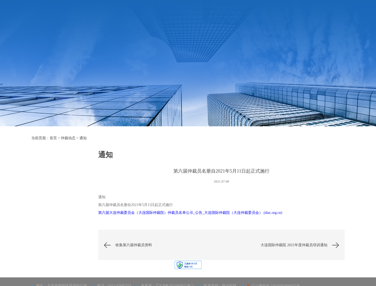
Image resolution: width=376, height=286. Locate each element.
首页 (116, 15)
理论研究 (59, 252)
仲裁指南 (155, 15)
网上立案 (308, 15)
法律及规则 (179, 15)
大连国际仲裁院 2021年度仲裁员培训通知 (294, 257)
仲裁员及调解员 (210, 15)
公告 (59, 225)
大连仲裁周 (262, 15)
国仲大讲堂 (59, 199)
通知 (83, 140)
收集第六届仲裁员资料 (133, 257)
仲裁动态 (238, 15)
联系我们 (286, 15)
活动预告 (59, 185)
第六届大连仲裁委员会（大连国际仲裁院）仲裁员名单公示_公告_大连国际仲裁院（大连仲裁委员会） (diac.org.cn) (190, 225)
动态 (59, 212)
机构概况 (133, 15)
